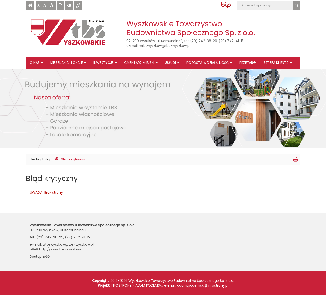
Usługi (172, 62)
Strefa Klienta (278, 62)
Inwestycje (105, 62)
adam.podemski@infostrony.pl (202, 285)
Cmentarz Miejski (141, 62)
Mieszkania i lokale (68, 62)
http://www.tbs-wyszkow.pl (61, 249)
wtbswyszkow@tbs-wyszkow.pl (164, 45)
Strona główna (69, 159)
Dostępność (40, 256)
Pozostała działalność (209, 62)
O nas (36, 62)
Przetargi (247, 62)
